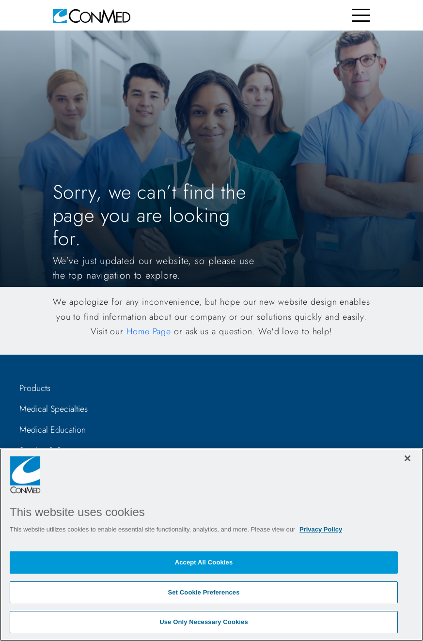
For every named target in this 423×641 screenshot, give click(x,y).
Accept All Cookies (204, 562)
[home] (91, 15)
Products (34, 388)
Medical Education (52, 429)
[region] (211, 544)
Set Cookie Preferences (203, 592)
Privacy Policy (320, 529)
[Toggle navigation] (361, 15)
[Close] (407, 458)
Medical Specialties (53, 409)
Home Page (148, 331)
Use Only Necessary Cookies (203, 621)
